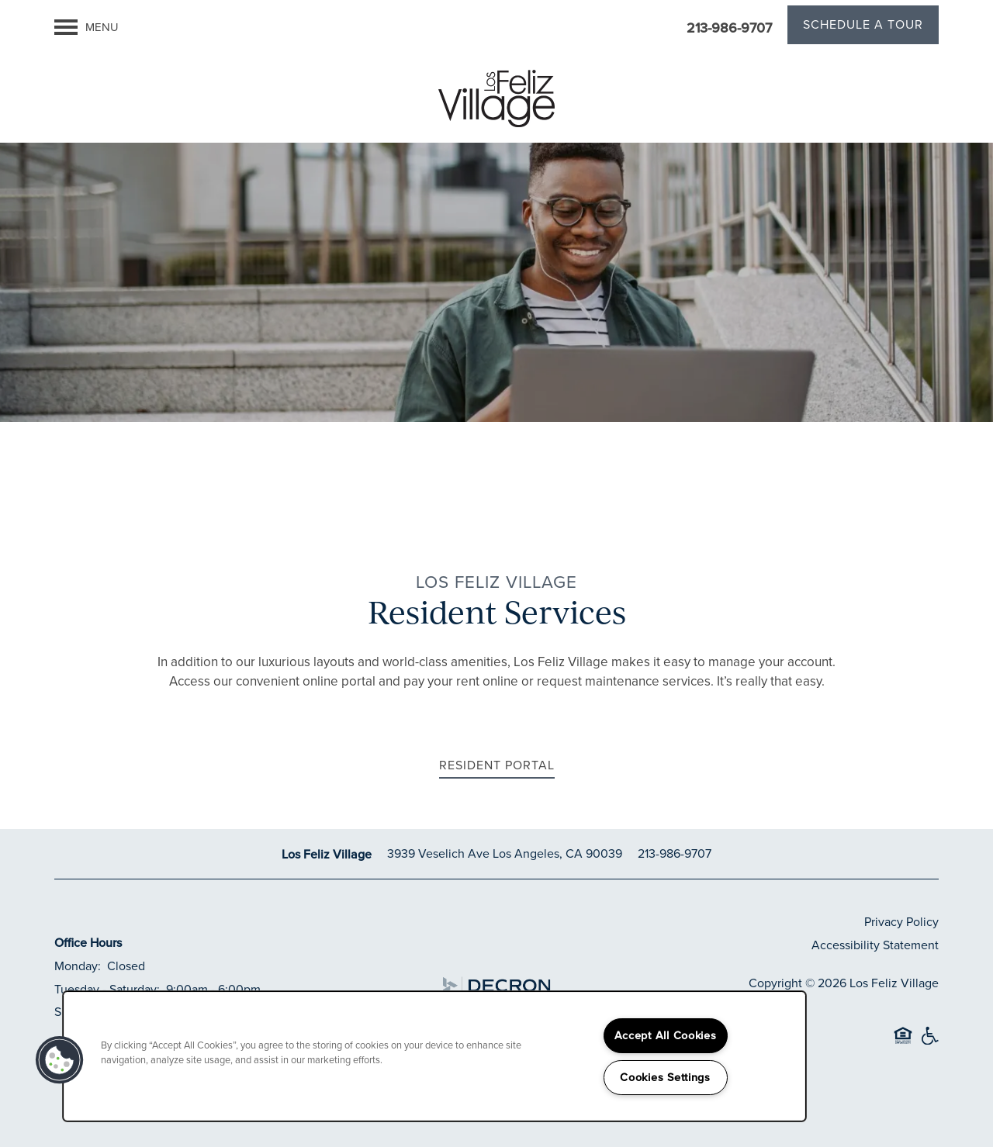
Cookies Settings (665, 1077)
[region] (434, 1056)
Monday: (77, 966)
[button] (863, 27)
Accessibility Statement (875, 945)
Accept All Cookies (665, 1035)
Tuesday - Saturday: (107, 989)
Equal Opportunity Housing (903, 1042)
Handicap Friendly (929, 1042)
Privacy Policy (901, 922)
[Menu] (86, 27)
